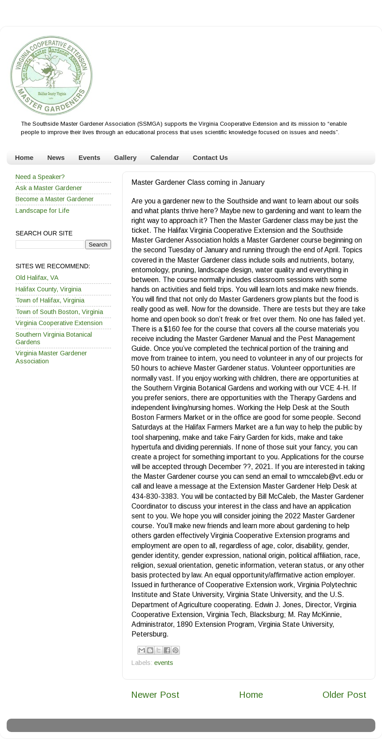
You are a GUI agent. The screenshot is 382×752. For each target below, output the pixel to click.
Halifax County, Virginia (48, 289)
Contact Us (210, 157)
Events (89, 157)
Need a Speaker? (40, 176)
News (55, 157)
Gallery (125, 157)
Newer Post (155, 695)
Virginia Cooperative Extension (59, 322)
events (163, 662)
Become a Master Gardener (55, 199)
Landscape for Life (42, 210)
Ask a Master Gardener (49, 187)
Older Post (344, 695)
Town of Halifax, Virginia (50, 300)
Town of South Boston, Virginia (59, 311)
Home (24, 157)
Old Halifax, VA (37, 277)
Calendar (165, 157)
